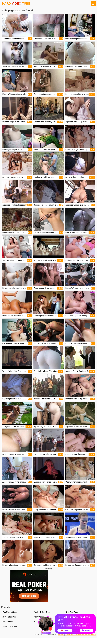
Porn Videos (8, 622)
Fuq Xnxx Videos (10, 612)
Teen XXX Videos (10, 626)
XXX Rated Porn (9, 617)
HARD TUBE (16, 3)
